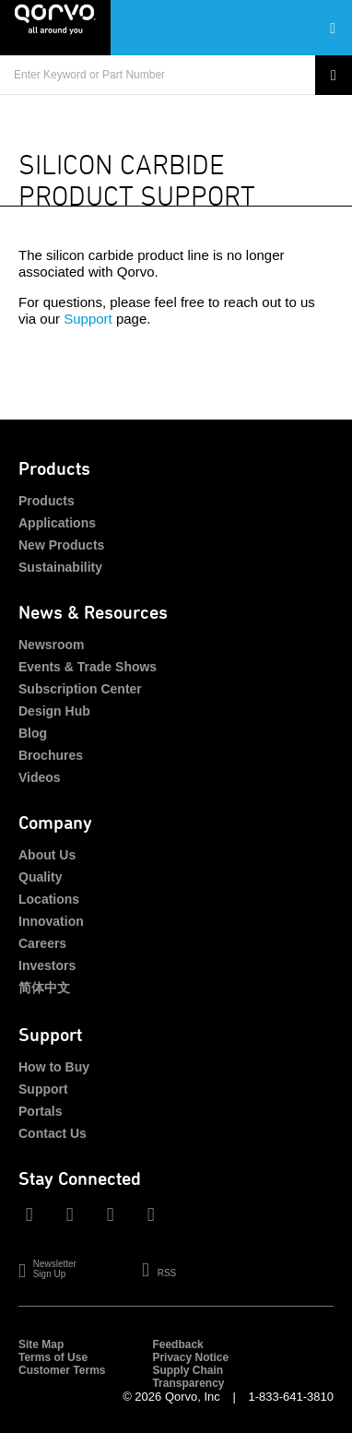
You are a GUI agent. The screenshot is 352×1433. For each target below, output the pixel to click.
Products (46, 500)
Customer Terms (61, 1370)
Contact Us (52, 1133)
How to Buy (53, 1067)
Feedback (177, 1344)
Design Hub (54, 711)
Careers (42, 943)
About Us (47, 854)
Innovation (51, 921)
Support (88, 318)
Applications (57, 522)
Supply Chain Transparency (188, 1377)
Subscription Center (80, 688)
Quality (40, 877)
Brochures (50, 755)
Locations (48, 899)
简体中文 (44, 987)
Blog (32, 733)
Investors (47, 965)
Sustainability (60, 567)
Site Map (41, 1344)
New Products (61, 545)
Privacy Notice (190, 1357)
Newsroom (51, 644)
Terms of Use (53, 1357)
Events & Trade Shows (87, 666)
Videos (39, 777)
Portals (40, 1111)
